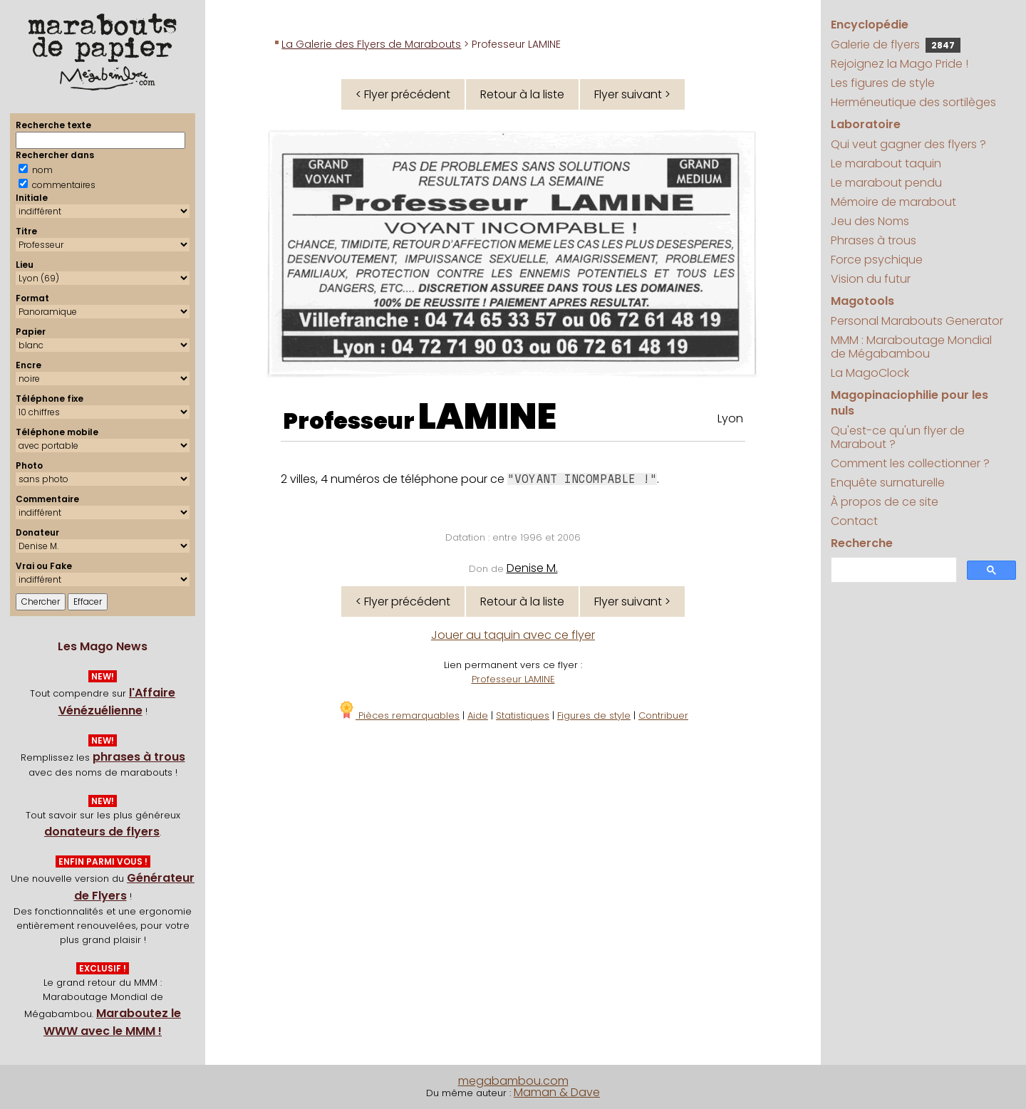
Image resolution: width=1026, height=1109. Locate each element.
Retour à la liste (522, 94)
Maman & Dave (557, 1092)
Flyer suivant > (632, 94)
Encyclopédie (869, 24)
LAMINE (487, 417)
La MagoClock (870, 373)
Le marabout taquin (886, 163)
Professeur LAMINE (513, 679)
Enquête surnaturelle (888, 482)
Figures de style (594, 715)
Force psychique (877, 259)
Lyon (730, 418)
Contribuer (663, 715)
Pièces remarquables (399, 715)
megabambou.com (513, 1081)
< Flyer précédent (403, 94)
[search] (892, 570)
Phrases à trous (873, 240)
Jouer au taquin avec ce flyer (513, 635)
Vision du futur (871, 279)
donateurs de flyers (102, 831)
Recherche (862, 543)
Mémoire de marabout (893, 202)
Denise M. (532, 568)
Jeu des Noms (870, 221)
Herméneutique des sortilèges (913, 102)
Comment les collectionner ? (910, 463)
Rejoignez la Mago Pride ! (899, 64)
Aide (477, 715)
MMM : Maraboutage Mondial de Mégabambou (911, 347)
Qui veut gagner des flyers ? (908, 144)
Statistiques (522, 715)
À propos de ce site (884, 502)
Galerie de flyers (895, 44)
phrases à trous (139, 757)
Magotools (862, 301)
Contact (854, 521)
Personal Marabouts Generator (917, 321)
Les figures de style (883, 83)
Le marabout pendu (886, 183)
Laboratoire (866, 124)
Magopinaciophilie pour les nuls (909, 403)
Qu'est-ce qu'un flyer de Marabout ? (898, 437)
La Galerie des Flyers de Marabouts (371, 44)
